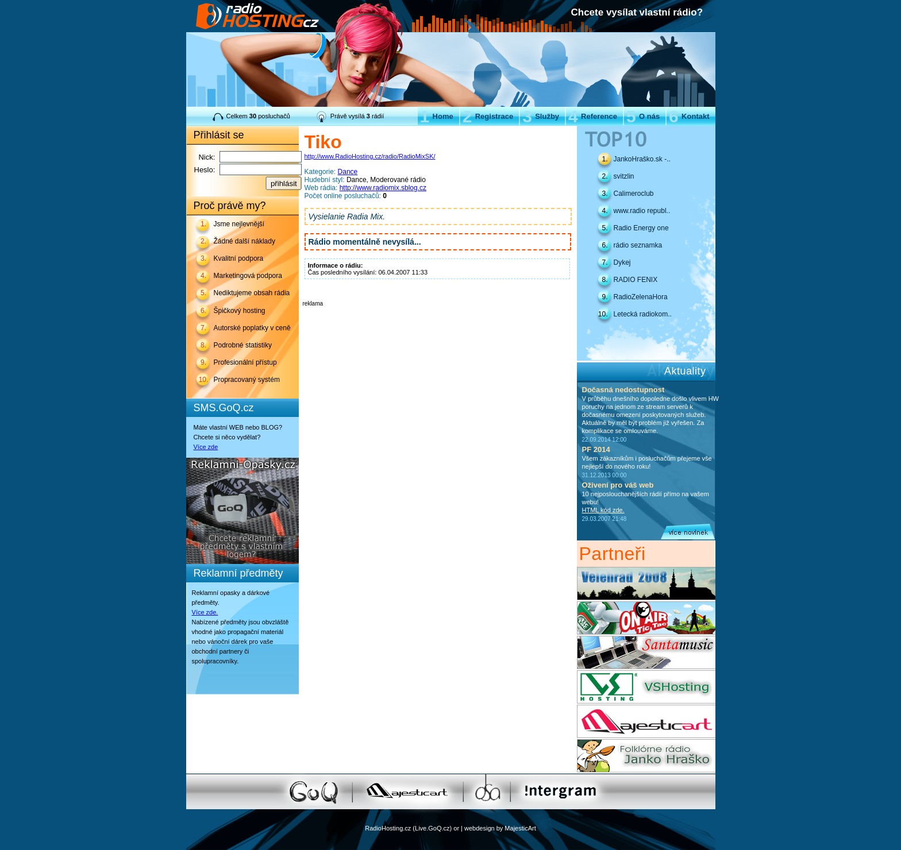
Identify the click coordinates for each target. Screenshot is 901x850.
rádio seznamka (638, 245)
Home (436, 116)
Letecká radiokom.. (643, 314)
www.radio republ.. (642, 211)
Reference (592, 116)
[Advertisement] (437, 324)
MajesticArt (520, 828)
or (456, 828)
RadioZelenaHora (641, 297)
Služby (540, 116)
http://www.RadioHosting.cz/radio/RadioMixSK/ (370, 156)
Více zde (206, 446)
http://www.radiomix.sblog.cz (383, 188)
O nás (643, 116)
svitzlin (624, 176)
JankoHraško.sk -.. (642, 159)
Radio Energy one (641, 228)
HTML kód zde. (603, 510)
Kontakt (689, 116)
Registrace (488, 116)
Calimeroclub (634, 194)
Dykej (622, 262)
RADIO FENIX (636, 280)
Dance (348, 172)
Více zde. (205, 612)
